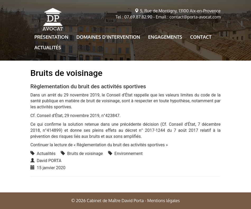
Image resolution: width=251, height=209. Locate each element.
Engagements (165, 37)
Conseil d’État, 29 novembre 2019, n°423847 (78, 115)
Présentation (51, 37)
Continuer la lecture (99, 144)
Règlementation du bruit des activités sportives (88, 86)
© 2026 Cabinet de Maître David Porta (107, 200)
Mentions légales (163, 200)
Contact (201, 37)
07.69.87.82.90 (138, 17)
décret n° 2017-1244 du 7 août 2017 (161, 130)
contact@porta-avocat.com (195, 17)
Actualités (47, 47)
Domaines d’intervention (108, 37)
